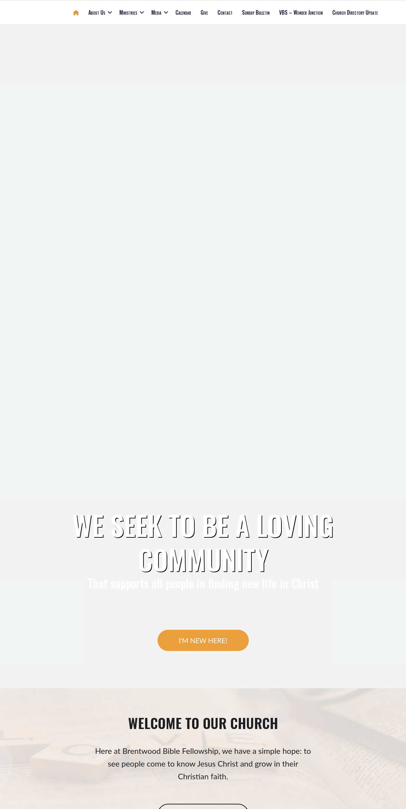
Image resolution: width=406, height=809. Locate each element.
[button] (109, 12)
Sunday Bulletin (256, 12)
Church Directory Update (355, 12)
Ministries (128, 12)
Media (156, 12)
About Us (96, 12)
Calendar (183, 12)
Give (204, 12)
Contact (225, 12)
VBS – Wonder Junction (301, 12)
